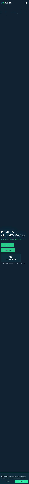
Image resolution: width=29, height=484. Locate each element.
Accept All (21, 481)
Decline (8, 481)
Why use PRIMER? (11, 259)
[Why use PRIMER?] (10, 256)
